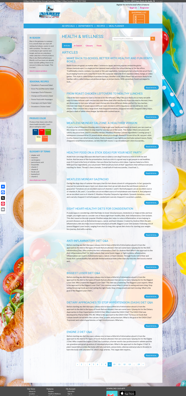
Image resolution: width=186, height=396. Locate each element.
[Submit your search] (152, 39)
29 (139, 364)
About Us (32, 391)
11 (119, 364)
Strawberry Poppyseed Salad (42, 85)
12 (124, 364)
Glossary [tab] (89, 45)
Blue (35, 130)
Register (144, 7)
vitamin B (34, 169)
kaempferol (35, 174)
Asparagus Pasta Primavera (41, 92)
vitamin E (34, 176)
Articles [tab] (67, 45)
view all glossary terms (38, 180)
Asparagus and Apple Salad (41, 103)
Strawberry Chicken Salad (40, 106)
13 (129, 364)
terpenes (34, 157)
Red (41, 130)
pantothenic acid (37, 162)
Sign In (133, 7)
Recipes (101, 26)
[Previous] (77, 364)
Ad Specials (68, 26)
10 (114, 364)
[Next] (143, 364)
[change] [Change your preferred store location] (159, 1)
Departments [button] (85, 26)
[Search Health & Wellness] (131, 39)
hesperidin (35, 165)
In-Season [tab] (78, 45)
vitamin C (34, 167)
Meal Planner (116, 26)
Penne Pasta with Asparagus (42, 99)
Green (48, 130)
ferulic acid (35, 172)
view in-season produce (38, 71)
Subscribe (71, 391)
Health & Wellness (54, 394)
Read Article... (151, 87)
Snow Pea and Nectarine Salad (42, 89)
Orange (45, 137)
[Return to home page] (50, 11)
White (39, 137)
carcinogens (35, 160)
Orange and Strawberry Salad (42, 96)
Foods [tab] (99, 45)
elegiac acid (35, 155)
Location (32, 394)
